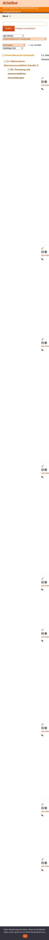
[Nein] (45, 933)
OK (25, 936)
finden (8, 28)
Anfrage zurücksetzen (25, 28)
